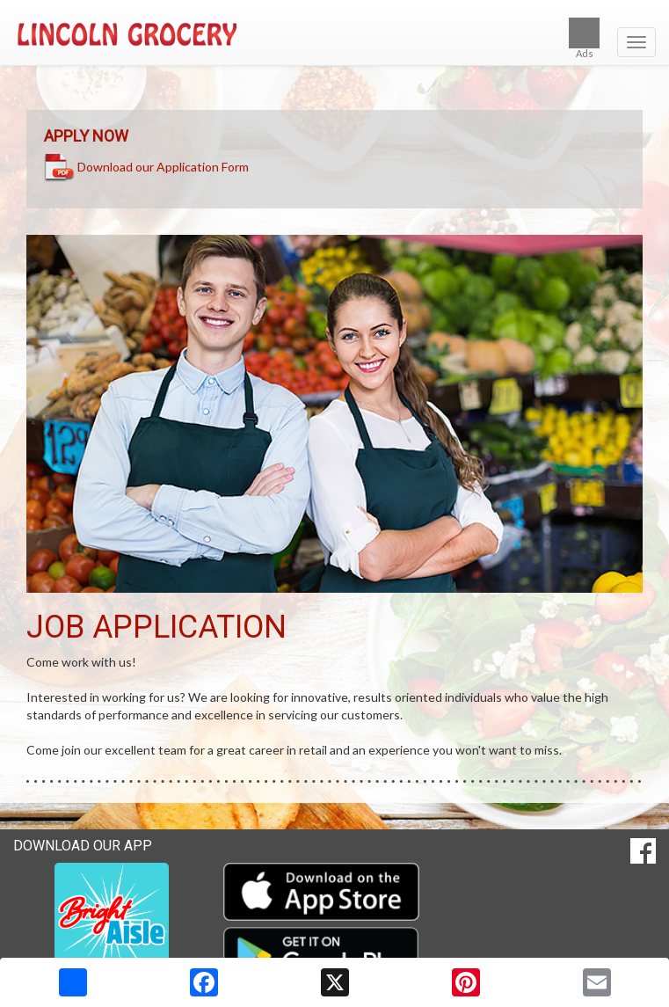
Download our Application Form (163, 165)
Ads (584, 38)
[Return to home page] (334, 34)
